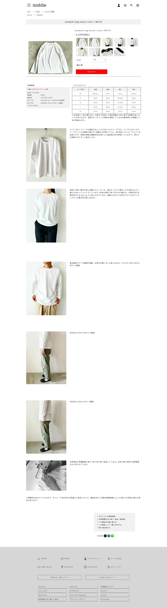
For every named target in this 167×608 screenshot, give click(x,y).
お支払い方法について (107, 577)
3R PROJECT (74, 591)
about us (42, 586)
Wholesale (42, 595)
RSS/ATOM (105, 599)
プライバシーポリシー (77, 599)
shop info (73, 586)
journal (103, 595)
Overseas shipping (77, 595)
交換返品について (107, 586)
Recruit (104, 591)
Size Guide (42, 591)
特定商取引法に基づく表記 (48, 599)
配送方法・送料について (59, 577)
